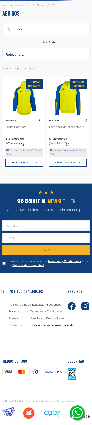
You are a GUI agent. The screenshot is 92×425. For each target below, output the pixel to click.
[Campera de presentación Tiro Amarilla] (68, 123)
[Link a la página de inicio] (5, 5)
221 (53, 5)
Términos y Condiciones (64, 261)
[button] (46, 29)
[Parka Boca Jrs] (24, 123)
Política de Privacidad (28, 265)
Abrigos (41, 5)
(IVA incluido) (15, 143)
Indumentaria (22, 5)
